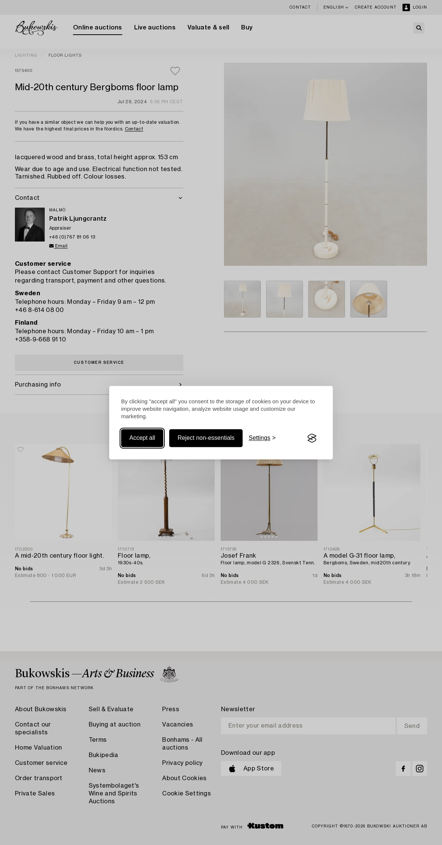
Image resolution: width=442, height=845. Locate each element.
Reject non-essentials (205, 438)
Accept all (142, 438)
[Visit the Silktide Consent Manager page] (312, 438)
